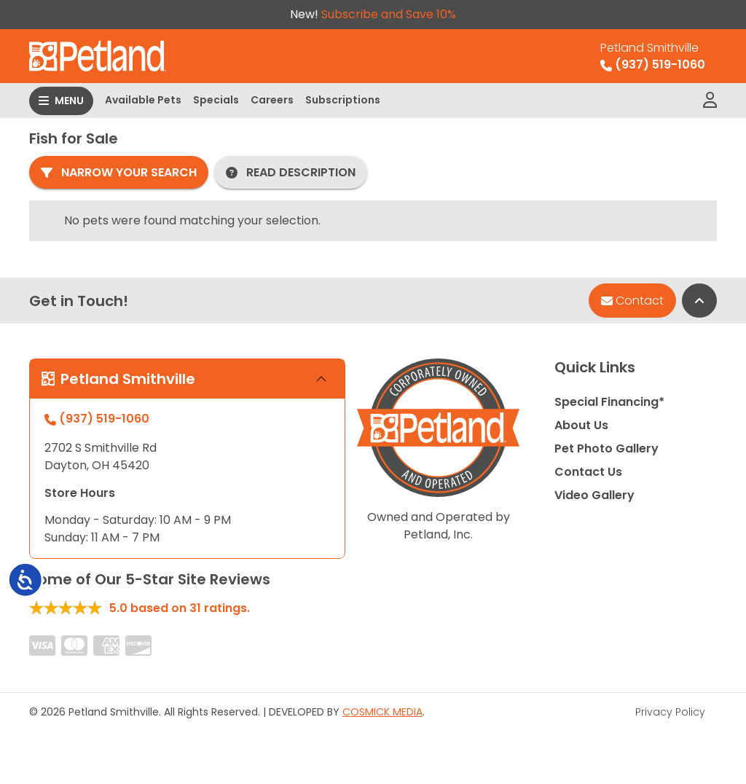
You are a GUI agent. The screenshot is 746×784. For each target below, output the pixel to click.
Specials (216, 100)
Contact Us (588, 471)
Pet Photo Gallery (606, 448)
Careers (272, 100)
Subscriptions (342, 100)
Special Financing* (609, 401)
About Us (581, 425)
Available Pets (143, 100)
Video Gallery (594, 495)
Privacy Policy (670, 712)
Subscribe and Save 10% (388, 14)
